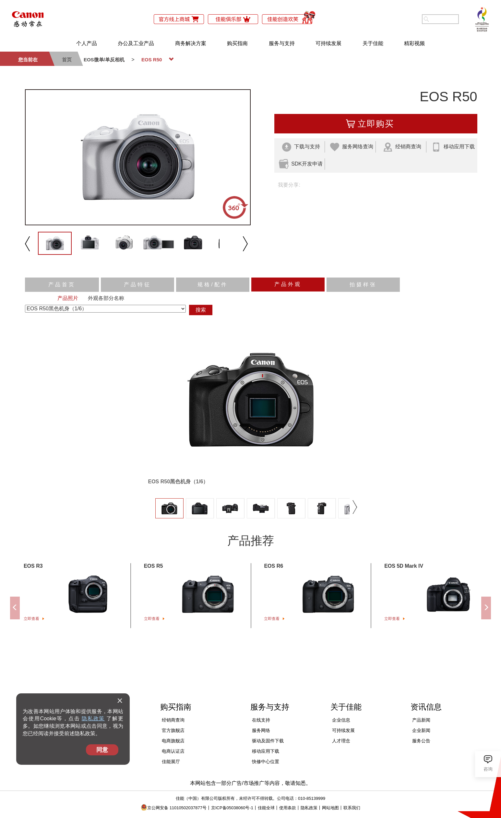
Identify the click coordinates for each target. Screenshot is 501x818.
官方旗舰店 (173, 730)
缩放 (282, 271)
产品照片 (67, 298)
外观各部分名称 (106, 298)
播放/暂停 (213, 271)
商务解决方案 (190, 43)
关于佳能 (373, 43)
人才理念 (341, 740)
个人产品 (86, 43)
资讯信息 (426, 706)
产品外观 (288, 284)
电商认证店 (173, 751)
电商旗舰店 (173, 740)
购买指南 (237, 43)
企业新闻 (421, 730)
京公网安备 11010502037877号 (174, 807)
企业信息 (341, 720)
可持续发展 (328, 43)
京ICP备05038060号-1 (232, 807)
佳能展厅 (171, 761)
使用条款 (287, 807)
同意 (102, 750)
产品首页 (62, 284)
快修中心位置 (265, 761)
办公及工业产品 (136, 43)
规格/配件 (212, 284)
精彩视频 (414, 43)
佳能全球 (266, 807)
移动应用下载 (265, 751)
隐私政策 (93, 718)
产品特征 (137, 284)
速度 (239, 271)
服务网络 (261, 730)
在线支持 (261, 720)
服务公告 (421, 740)
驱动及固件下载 (268, 740)
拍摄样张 (363, 284)
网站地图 (330, 807)
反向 (260, 271)
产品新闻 (421, 720)
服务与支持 (282, 43)
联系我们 (351, 807)
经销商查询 (173, 720)
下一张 (354, 503)
